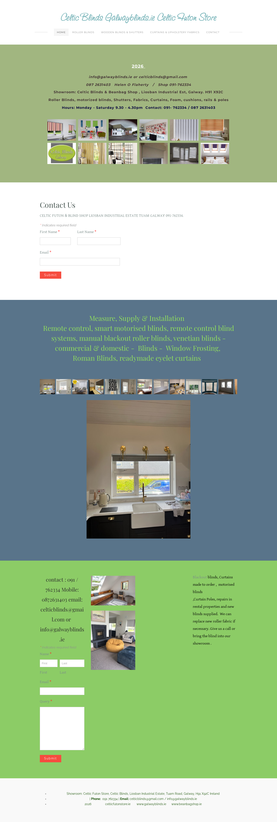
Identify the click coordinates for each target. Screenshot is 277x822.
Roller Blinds (83, 32)
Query (46, 702)
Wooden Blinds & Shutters (122, 32)
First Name (50, 232)
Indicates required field (58, 226)
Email (45, 253)
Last (63, 673)
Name (46, 654)
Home (61, 32)
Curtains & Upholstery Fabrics (175, 32)
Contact (212, 32)
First (43, 673)
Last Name (86, 232)
